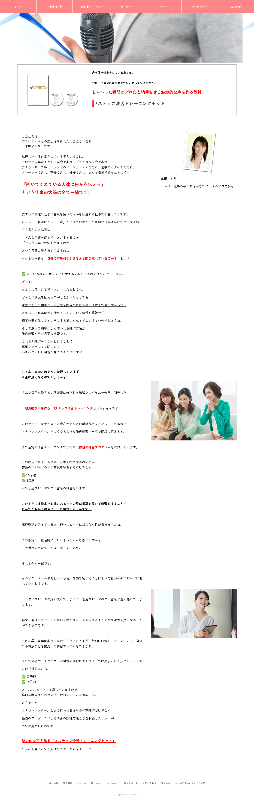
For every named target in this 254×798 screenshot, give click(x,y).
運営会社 (165, 783)
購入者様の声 (131, 783)
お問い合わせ (149, 783)
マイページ (113, 783)
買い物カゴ (96, 783)
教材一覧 (53, 783)
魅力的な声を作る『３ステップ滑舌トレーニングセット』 (69, 740)
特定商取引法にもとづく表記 (190, 783)
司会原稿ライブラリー (74, 783)
